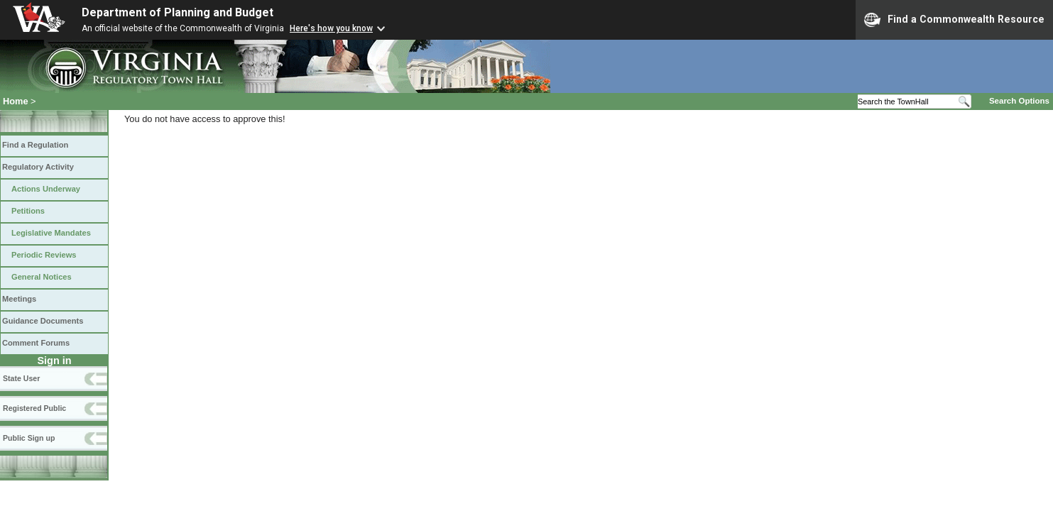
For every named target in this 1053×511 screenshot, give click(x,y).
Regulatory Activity (38, 167)
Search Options (1019, 101)
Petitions (28, 211)
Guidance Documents (42, 321)
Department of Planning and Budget (177, 12)
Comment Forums (36, 343)
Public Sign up (29, 438)
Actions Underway (45, 189)
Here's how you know (331, 28)
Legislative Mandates (51, 233)
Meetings (19, 299)
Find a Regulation (35, 145)
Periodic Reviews (44, 255)
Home (15, 101)
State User (21, 378)
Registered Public (34, 408)
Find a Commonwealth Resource (954, 20)
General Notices (41, 277)
